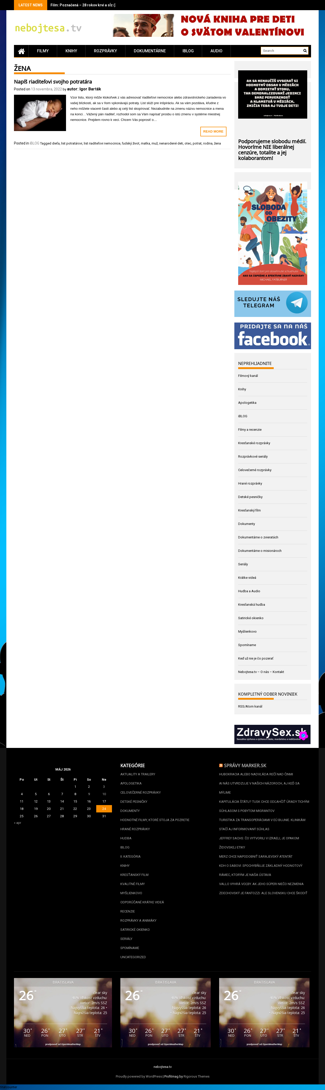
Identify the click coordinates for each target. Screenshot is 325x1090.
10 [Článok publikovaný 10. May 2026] (104, 794)
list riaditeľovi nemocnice (102, 143)
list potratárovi (71, 143)
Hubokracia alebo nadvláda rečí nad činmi (256, 774)
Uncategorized (133, 957)
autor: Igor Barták (84, 89)
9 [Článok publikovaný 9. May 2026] (89, 794)
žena (217, 143)
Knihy (71, 51)
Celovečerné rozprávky (254, 470)
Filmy (43, 51)
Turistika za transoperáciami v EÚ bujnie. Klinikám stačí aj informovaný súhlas (262, 824)
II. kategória (130, 856)
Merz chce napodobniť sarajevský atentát (255, 856)
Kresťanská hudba (251, 604)
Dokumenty (246, 524)
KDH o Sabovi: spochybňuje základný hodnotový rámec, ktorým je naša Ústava (260, 870)
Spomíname (247, 645)
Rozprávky (105, 51)
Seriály (243, 564)
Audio (216, 51)
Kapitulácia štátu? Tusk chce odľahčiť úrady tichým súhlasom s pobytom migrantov (264, 806)
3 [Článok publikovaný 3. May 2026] (104, 787)
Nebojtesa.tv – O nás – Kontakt (261, 672)
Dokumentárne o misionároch (260, 551)
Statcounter (8, 1087)
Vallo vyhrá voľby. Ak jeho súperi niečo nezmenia (261, 884)
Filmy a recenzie (250, 429)
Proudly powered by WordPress (139, 1076)
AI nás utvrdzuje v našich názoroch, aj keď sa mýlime (259, 787)
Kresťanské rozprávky (254, 443)
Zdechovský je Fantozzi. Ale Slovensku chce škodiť (263, 893)
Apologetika (247, 403)
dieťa (56, 143)
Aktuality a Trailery (137, 774)
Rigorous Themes (196, 1076)
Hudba (126, 838)
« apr (17, 823)
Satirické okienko (251, 618)
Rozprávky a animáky (138, 920)
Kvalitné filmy (132, 884)
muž (155, 143)
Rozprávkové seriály (253, 456)
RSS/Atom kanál (250, 706)
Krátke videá (247, 578)
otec (188, 143)
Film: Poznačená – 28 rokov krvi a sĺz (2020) (87, 5)
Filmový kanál (248, 376)
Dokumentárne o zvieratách (258, 537)
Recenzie (127, 911)
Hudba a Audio (249, 591)
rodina (208, 143)
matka (145, 143)
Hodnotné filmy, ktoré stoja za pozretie (154, 820)
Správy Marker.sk (245, 765)
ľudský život (130, 143)
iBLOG (188, 51)
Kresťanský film (249, 510)
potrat (197, 143)
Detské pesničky (250, 497)
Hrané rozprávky (250, 483)
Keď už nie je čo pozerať (255, 658)
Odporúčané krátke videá (142, 902)
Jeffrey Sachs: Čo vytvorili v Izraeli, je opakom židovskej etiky (259, 842)
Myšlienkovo (247, 631)
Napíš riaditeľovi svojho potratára (53, 81)
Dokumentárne (150, 51)
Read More (213, 131)
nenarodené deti (171, 143)
